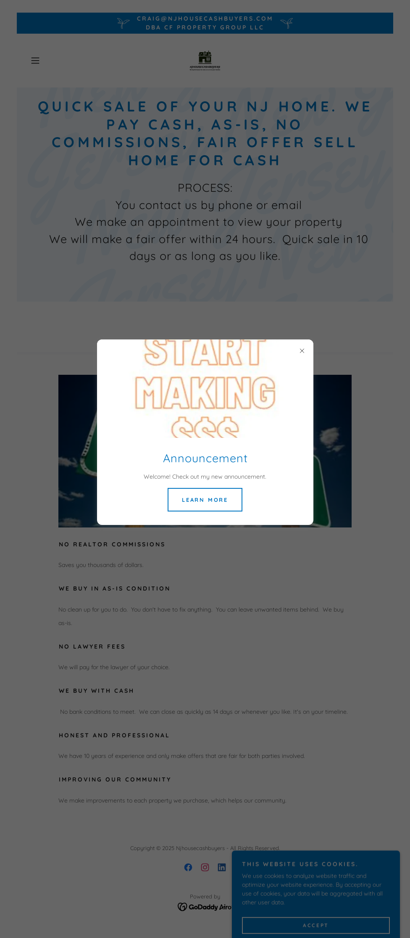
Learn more (205, 499)
